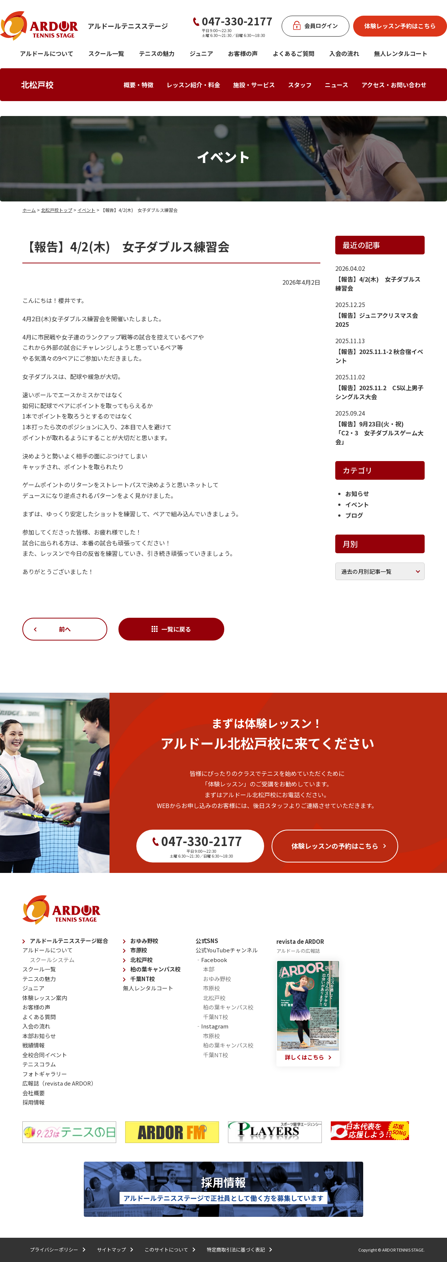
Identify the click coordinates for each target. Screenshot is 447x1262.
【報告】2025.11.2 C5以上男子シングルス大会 (379, 392)
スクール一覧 (106, 53)
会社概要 (33, 1093)
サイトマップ (111, 1249)
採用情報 (33, 1102)
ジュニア (201, 53)
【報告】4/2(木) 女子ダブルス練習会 (378, 283)
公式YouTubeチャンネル (227, 950)
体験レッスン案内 (44, 998)
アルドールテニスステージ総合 (69, 941)
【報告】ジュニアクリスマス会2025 (376, 320)
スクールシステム (52, 960)
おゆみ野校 (144, 941)
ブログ (354, 515)
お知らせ (357, 493)
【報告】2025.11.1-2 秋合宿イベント (379, 356)
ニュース (336, 84)
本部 (208, 969)
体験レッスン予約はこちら (400, 25)
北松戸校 (37, 84)
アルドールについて (46, 53)
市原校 (138, 950)
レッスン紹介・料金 (193, 84)
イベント (86, 210)
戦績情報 (33, 1045)
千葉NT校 (142, 979)
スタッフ (300, 84)
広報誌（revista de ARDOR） (59, 1083)
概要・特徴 (138, 84)
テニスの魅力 (157, 53)
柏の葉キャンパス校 (155, 969)
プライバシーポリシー (54, 1249)
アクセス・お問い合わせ (394, 84)
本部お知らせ (39, 1036)
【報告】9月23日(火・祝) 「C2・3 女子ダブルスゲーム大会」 (379, 432)
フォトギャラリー (44, 1074)
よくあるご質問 (293, 53)
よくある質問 (39, 1017)
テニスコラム (39, 1064)
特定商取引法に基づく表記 (236, 1249)
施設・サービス (254, 84)
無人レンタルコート (148, 988)
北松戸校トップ (56, 210)
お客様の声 (243, 53)
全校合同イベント (44, 1055)
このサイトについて (166, 1249)
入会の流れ (344, 53)
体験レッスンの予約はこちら (334, 846)
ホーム (29, 210)
